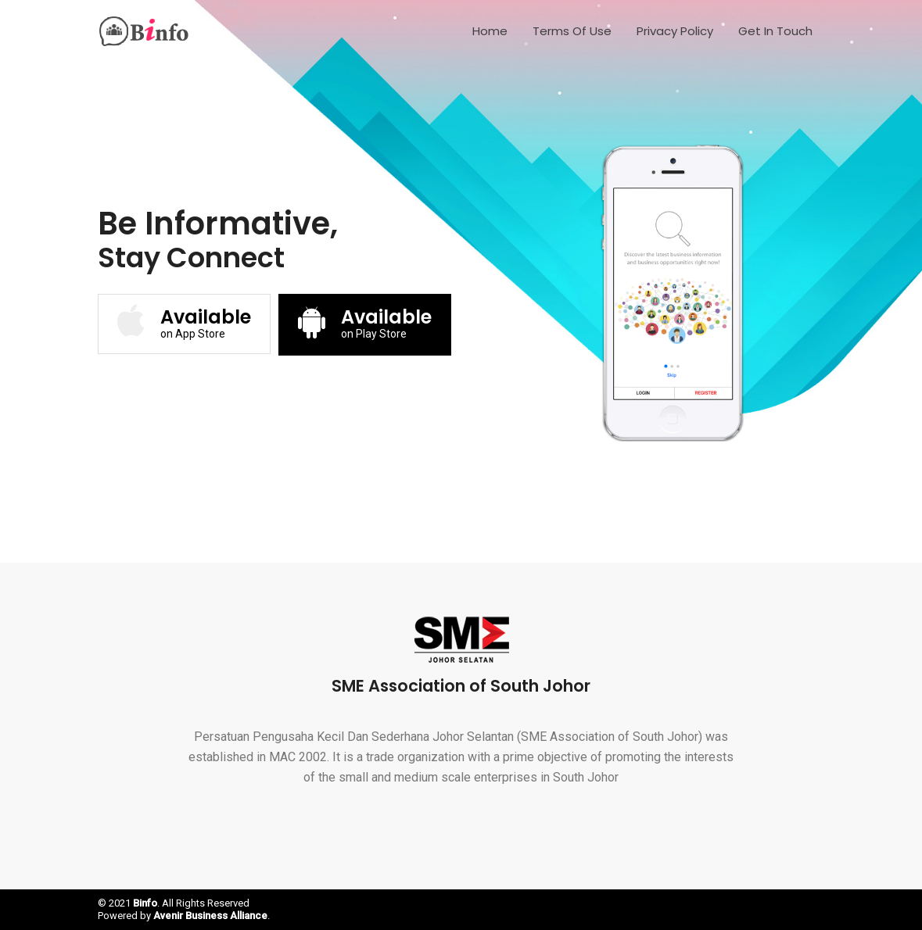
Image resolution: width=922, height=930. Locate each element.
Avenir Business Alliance (210, 915)
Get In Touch (775, 31)
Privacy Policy (675, 31)
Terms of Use (572, 31)
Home (490, 31)
